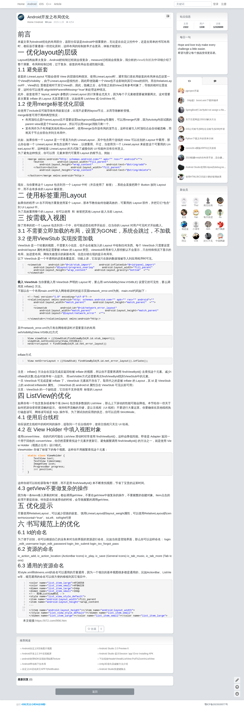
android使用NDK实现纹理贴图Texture (41, 658)
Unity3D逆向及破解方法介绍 (113, 664)
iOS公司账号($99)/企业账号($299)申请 (205, 129)
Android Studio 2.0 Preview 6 (114, 648)
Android (31, 4)
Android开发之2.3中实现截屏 (36, 653)
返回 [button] (95, 691)
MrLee (48, 22)
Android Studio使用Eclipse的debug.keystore (208, 167)
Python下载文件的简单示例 (199, 138)
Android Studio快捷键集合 (112, 669)
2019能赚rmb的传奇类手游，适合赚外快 (206, 157)
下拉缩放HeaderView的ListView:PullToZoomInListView (127, 658)
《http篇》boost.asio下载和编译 (202, 100)
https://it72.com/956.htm (51, 620)
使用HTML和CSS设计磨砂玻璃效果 (204, 176)
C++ (48, 4)
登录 (215, 4)
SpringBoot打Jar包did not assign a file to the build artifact (214, 110)
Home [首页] (30, 22)
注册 (223, 4)
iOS (41, 4)
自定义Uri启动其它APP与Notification (40, 669)
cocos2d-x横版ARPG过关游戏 (201, 148)
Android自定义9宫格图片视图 (37, 648)
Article (57, 4)
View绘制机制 (145, 59)
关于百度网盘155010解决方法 (201, 119)
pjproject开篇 (192, 91)
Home (21, 4)
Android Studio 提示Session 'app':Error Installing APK (126, 653)
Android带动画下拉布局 (34, 664)
